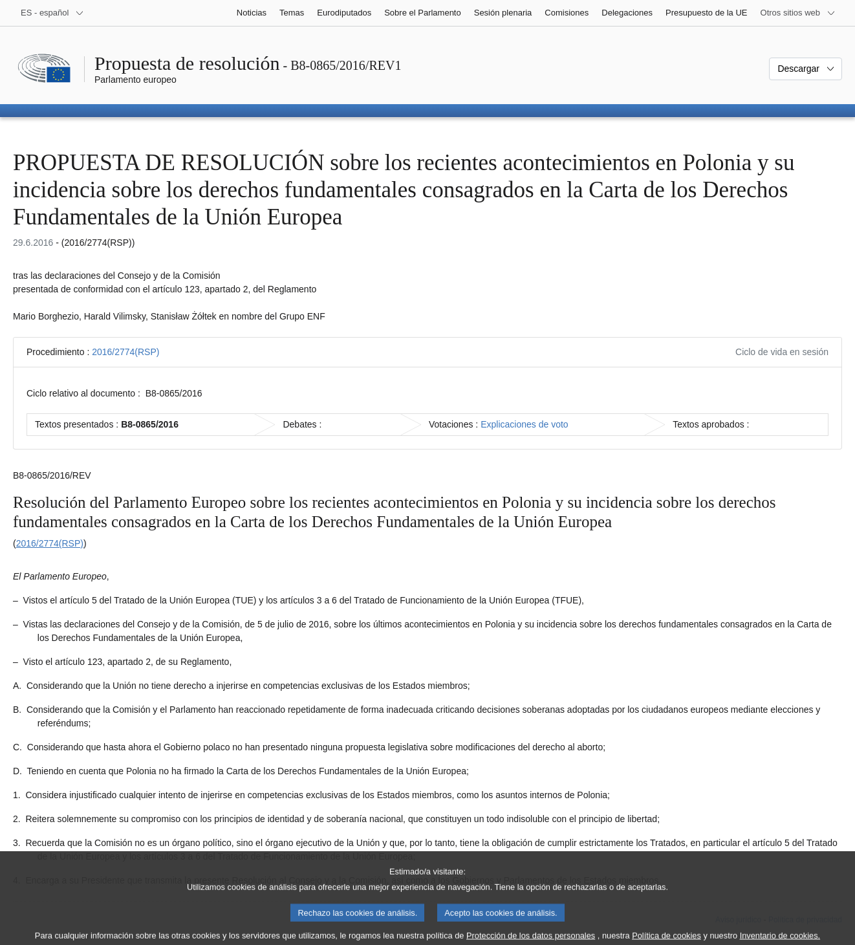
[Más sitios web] (798, 13)
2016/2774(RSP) (125, 352)
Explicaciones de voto (524, 424)
